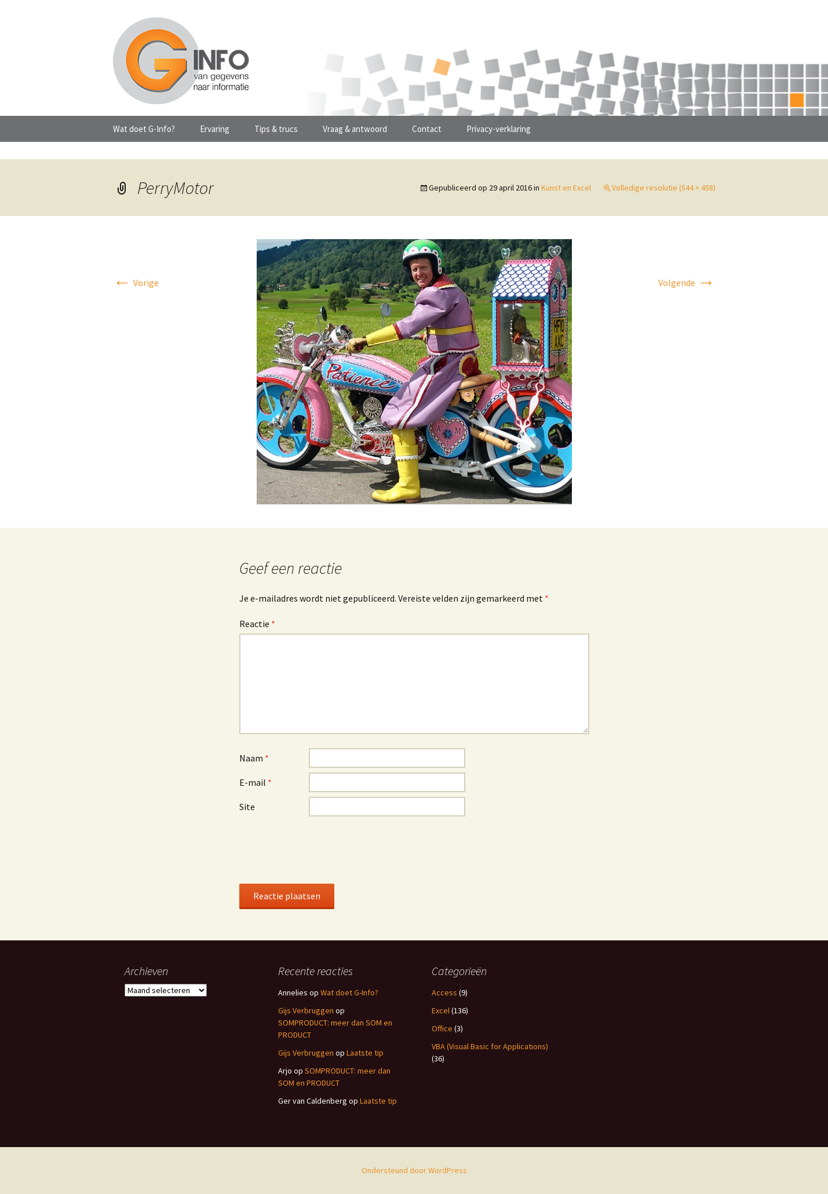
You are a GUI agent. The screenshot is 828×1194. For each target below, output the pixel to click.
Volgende (687, 282)
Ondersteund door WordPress (414, 1170)
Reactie (257, 623)
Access (444, 992)
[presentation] (327, 849)
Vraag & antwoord (355, 128)
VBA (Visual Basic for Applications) (490, 1046)
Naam (254, 758)
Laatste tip (365, 1053)
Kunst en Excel (566, 187)
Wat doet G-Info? (144, 128)
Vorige (136, 282)
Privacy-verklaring (498, 128)
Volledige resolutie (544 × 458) (664, 187)
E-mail (255, 782)
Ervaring (214, 128)
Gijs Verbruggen (306, 1010)
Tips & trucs (276, 128)
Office (442, 1028)
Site (247, 806)
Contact (427, 128)
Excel (441, 1010)
